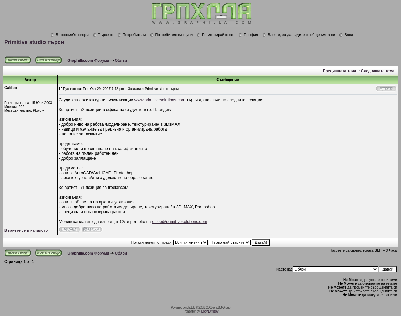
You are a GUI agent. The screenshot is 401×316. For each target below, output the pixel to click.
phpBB (190, 307)
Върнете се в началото (26, 230)
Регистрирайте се (215, 35)
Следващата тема (377, 71)
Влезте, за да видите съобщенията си (298, 35)
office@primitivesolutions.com (179, 221)
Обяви (121, 60)
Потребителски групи (171, 35)
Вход (346, 35)
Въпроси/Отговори (69, 35)
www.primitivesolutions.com (160, 100)
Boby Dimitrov (209, 311)
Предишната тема (339, 71)
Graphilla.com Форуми (88, 60)
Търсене (103, 35)
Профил (248, 35)
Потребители (131, 35)
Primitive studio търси (34, 42)
